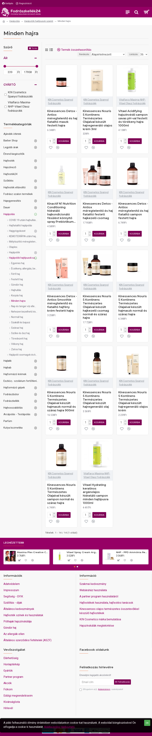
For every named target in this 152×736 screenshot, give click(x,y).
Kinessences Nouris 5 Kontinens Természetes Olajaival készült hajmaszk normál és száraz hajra (132, 305)
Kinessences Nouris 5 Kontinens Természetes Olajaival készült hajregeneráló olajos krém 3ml (97, 120)
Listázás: (133, 54)
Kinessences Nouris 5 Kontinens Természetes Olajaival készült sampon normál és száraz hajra (61, 494)
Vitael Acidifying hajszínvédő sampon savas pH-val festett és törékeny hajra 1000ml (133, 118)
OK (147, 723)
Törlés (34, 48)
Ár (5, 58)
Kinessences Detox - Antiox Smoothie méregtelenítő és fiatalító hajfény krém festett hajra (62, 303)
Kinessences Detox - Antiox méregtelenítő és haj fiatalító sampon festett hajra (133, 211)
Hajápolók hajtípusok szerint (38, 21)
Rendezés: (84, 54)
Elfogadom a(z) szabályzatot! (101, 689)
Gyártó (9, 84)
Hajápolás (14, 21)
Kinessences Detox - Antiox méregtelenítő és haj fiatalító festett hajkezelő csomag (98, 211)
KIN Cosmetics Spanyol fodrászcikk (60, 101)
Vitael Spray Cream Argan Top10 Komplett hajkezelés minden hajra (82, 552)
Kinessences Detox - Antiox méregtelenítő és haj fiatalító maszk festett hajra (62, 118)
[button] (74, 566)
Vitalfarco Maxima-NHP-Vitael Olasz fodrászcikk (132, 101)
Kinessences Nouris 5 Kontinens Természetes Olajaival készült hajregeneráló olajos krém (133, 401)
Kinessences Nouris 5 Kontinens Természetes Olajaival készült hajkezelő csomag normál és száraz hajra (97, 307)
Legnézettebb (13, 542)
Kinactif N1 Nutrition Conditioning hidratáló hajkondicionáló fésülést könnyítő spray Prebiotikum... (61, 212)
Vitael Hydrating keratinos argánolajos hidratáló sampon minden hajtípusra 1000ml (95, 494)
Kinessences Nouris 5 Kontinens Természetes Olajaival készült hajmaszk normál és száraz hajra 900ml (61, 401)
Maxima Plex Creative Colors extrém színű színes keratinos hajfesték (32, 552)
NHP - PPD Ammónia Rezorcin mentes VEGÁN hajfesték (131, 552)
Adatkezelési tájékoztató (59, 727)
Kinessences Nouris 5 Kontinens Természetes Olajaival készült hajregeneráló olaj (97, 399)
